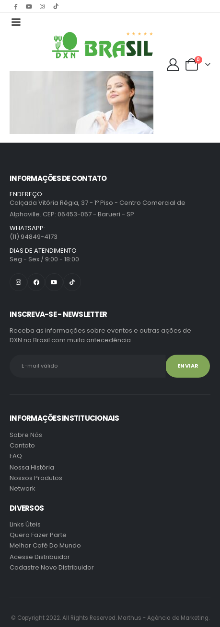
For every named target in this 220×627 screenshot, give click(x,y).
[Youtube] (29, 6)
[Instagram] (42, 6)
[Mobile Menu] (16, 22)
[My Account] (173, 64)
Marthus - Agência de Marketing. (110, 618)
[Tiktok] (55, 6)
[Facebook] (15, 6)
